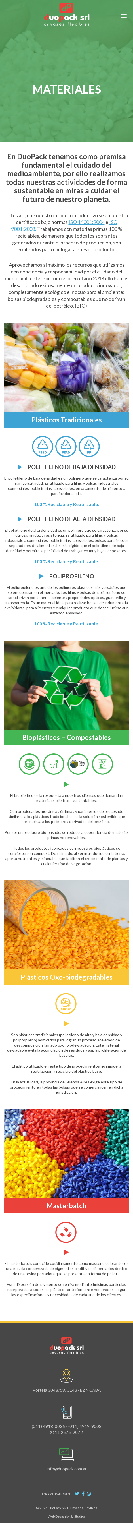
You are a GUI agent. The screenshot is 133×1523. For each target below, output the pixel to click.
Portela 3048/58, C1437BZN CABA (67, 1380)
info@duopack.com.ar (67, 1459)
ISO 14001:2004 (87, 222)
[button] (124, 15)
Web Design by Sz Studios (67, 1516)
